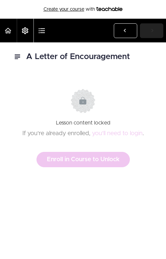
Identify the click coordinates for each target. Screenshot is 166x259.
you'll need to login (117, 134)
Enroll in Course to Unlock (83, 160)
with (83, 9)
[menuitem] (25, 30)
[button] (8, 30)
